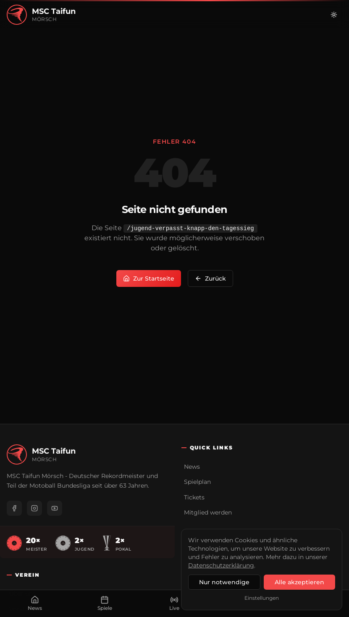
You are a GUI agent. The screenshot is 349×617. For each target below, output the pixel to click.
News (192, 466)
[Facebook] (14, 508)
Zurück (210, 278)
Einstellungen (261, 598)
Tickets (194, 497)
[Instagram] (34, 508)
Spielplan (197, 482)
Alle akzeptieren (299, 582)
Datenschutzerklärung (221, 565)
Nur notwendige (224, 582)
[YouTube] (54, 508)
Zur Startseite (148, 278)
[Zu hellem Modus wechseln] (333, 14)
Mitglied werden (208, 512)
